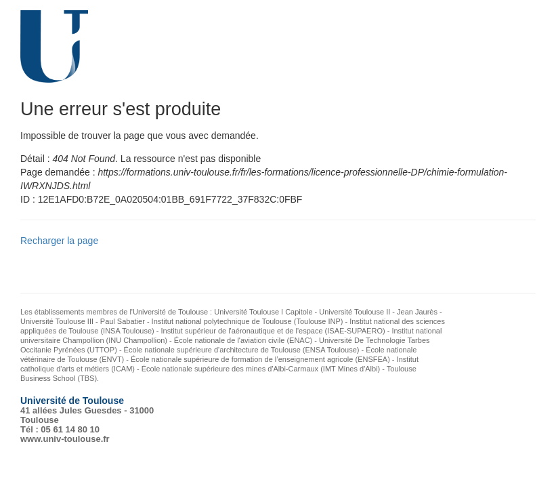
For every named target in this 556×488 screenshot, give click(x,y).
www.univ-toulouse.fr (65, 439)
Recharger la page (59, 240)
